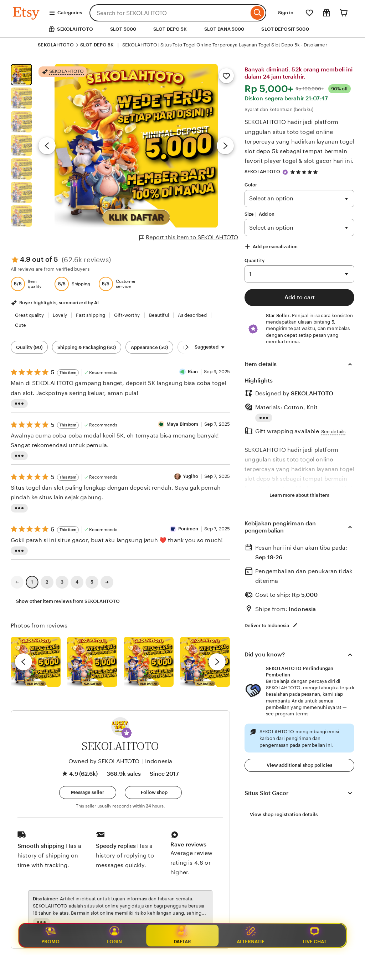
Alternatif (250, 935)
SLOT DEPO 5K (170, 29)
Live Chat (315, 935)
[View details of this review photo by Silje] (149, 662)
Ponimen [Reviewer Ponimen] (188, 528)
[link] (17, 582)
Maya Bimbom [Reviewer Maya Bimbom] (182, 424)
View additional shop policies (299, 765)
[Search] (257, 12)
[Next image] (225, 145)
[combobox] (169, 12)
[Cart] (343, 12)
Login (114, 935)
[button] (126, 732)
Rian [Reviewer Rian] (193, 371)
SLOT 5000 (123, 29)
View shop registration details (284, 814)
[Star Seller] (285, 172)
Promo (50, 935)
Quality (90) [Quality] (29, 347)
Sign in (285, 12)
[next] (217, 661)
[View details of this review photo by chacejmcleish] (92, 662)
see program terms (287, 713)
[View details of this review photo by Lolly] (36, 662)
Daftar (182, 934)
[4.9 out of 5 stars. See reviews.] (305, 172)
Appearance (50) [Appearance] (149, 347)
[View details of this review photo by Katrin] (205, 662)
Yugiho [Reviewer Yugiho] (191, 476)
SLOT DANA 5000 (224, 29)
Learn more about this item (299, 495)
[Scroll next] (186, 347)
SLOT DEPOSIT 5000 (285, 29)
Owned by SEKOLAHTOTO (103, 761)
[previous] (23, 661)
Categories (65, 13)
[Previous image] (47, 145)
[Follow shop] (153, 792)
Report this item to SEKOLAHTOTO (188, 237)
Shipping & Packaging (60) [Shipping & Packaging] (86, 347)
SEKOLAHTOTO (55, 45)
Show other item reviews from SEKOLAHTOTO (68, 601)
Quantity (254, 260)
